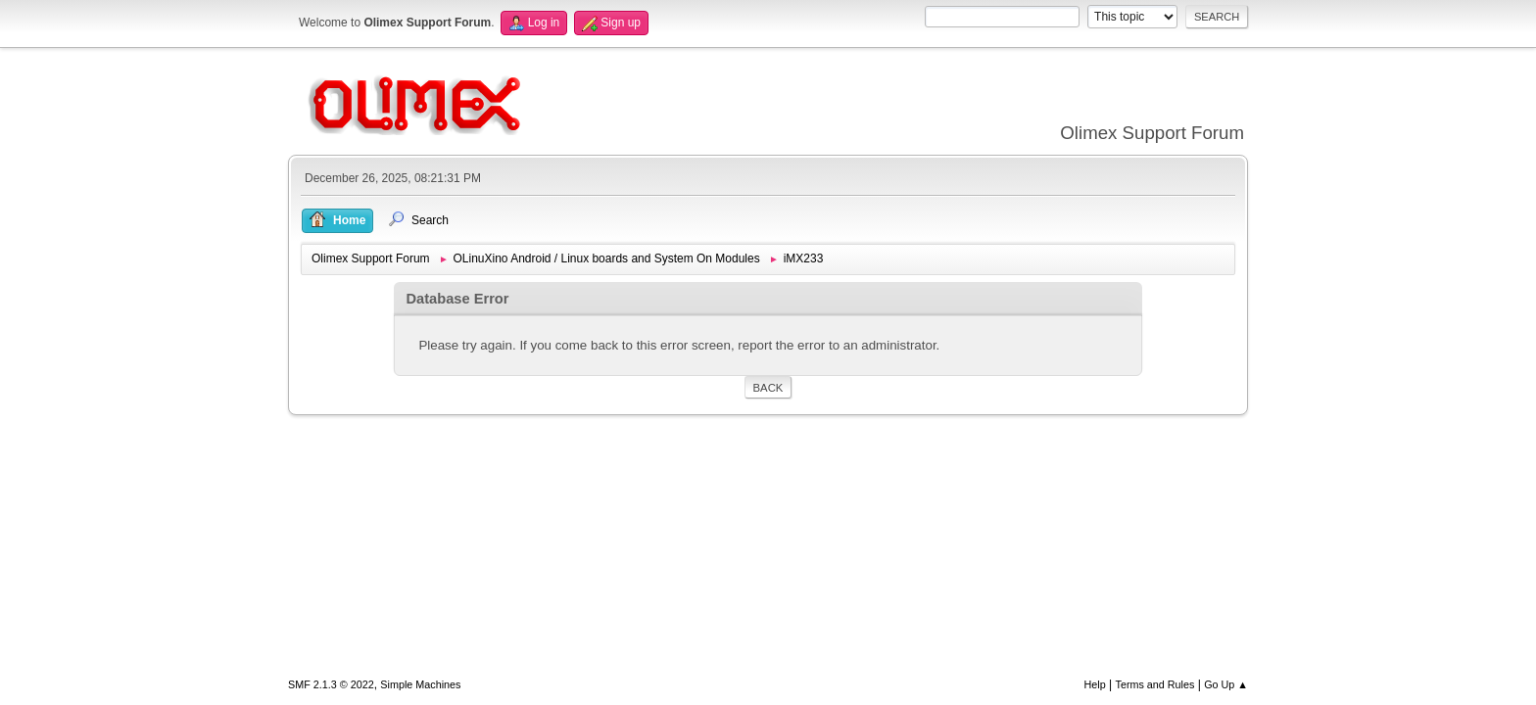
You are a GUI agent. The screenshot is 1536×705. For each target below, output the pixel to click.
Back (768, 388)
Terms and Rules (1155, 684)
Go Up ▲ (1226, 684)
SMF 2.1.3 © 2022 (331, 684)
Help (1095, 684)
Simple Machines (420, 684)
